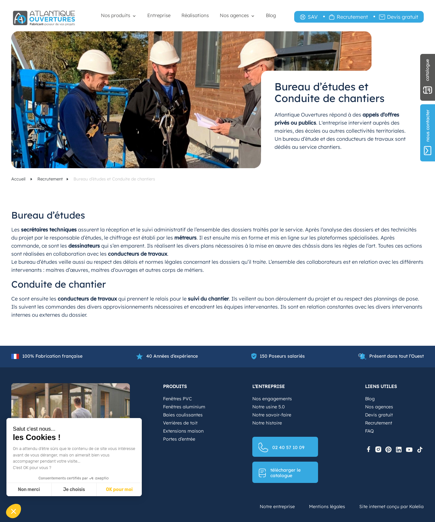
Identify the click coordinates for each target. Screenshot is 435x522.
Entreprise (158, 15)
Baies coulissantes (183, 415)
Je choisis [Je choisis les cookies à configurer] (74, 489)
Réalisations (195, 15)
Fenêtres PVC (177, 399)
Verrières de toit (180, 423)
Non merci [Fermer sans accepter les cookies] (29, 489)
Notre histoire (267, 423)
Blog (271, 15)
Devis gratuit (402, 17)
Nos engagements (272, 399)
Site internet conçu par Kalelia (391, 506)
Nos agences (234, 15)
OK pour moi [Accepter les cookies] (119, 489)
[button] (13, 511)
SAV (313, 17)
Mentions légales (327, 506)
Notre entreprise (277, 506)
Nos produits (115, 15)
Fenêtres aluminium (184, 407)
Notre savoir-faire (271, 415)
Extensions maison (183, 431)
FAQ (369, 431)
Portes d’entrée (179, 439)
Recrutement (352, 17)
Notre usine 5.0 (268, 407)
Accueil (19, 178)
